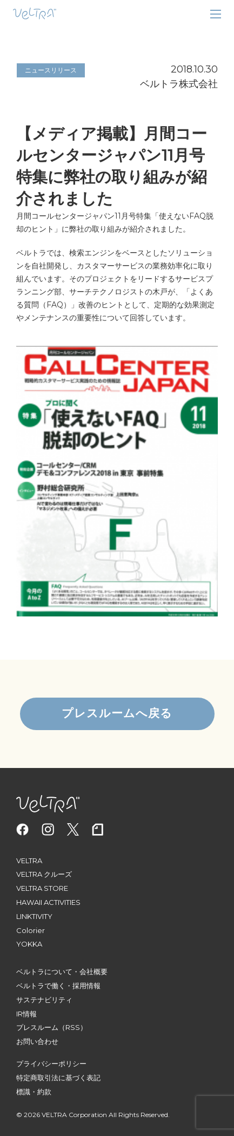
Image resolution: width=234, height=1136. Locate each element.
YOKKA (29, 944)
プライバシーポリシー (51, 1063)
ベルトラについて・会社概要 (62, 971)
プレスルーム (37, 1027)
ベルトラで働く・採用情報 (58, 985)
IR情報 (26, 1013)
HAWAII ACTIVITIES (48, 902)
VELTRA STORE (42, 888)
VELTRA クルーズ (44, 874)
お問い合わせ (37, 1041)
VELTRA (29, 860)
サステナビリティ (44, 999)
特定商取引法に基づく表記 (58, 1077)
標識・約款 (33, 1091)
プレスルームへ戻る (117, 713)
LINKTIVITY (34, 916)
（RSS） (72, 1027)
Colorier (30, 930)
